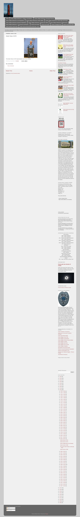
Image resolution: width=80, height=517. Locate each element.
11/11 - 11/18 (63, 402)
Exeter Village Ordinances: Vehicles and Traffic (38, 22)
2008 (60, 502)
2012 (60, 496)
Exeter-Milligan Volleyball (63, 346)
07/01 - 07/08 (63, 433)
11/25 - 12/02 (63, 399)
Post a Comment (11, 65)
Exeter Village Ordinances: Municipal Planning (44, 18)
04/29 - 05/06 (63, 459)
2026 (60, 376)
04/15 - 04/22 (63, 462)
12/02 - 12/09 (63, 397)
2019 (60, 388)
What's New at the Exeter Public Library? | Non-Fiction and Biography (68, 94)
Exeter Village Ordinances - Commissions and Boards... (17, 24)
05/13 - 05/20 (63, 456)
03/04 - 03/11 (63, 472)
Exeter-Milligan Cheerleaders (63, 338)
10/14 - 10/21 (63, 409)
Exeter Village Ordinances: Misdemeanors (59, 22)
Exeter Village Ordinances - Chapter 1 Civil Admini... (22, 18)
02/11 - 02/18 (63, 477)
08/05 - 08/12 (63, 425)
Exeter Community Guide (68, 24)
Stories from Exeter (35, 24)
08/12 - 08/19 (63, 423)
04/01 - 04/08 (63, 466)
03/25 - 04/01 (63, 467)
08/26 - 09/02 (63, 420)
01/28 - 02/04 (63, 480)
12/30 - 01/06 (63, 391)
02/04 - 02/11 (63, 479)
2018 (60, 389)
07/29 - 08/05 (63, 427)
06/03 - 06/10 (63, 451)
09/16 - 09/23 (63, 415)
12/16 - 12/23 (63, 394)
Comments (9, 510)
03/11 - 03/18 (63, 471)
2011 (60, 497)
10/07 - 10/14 (63, 410)
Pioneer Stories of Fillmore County (64, 287)
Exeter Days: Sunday (67, 69)
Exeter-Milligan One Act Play (63, 344)
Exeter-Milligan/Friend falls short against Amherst (68, 55)
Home (7, 18)
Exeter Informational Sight (63, 335)
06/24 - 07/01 (63, 435)
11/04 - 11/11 (63, 404)
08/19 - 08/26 (63, 422)
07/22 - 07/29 (63, 428)
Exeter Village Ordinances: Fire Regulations (15, 20)
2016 (60, 489)
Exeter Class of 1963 (64, 449)
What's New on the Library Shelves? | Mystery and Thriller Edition (68, 36)
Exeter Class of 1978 (64, 440)
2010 (60, 499)
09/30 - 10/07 (63, 412)
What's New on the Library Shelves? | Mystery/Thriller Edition (68, 45)
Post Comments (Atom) (15, 73)
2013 (60, 494)
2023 (60, 381)
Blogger (46, 513)
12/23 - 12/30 (63, 392)
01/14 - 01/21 (63, 484)
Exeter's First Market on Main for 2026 (67, 77)
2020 (60, 386)
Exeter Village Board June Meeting (66, 443)
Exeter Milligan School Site (63, 337)
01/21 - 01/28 (63, 482)
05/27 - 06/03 (63, 453)
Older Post (52, 70)
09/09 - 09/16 (63, 417)
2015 (60, 491)
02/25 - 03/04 (63, 474)
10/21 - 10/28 (63, 407)
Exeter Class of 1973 (64, 441)
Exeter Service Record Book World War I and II (29, 26)
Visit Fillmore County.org (62, 354)
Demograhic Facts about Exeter (64, 347)
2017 (60, 487)
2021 (60, 384)
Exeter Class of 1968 (64, 445)
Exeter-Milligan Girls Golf (62, 343)
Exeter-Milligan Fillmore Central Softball (65, 340)
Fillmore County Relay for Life (63, 350)
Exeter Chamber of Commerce (64, 331)
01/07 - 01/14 (63, 485)
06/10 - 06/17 (63, 438)
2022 (60, 383)
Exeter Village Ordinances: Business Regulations (16, 22)
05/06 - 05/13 (63, 457)
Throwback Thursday (62, 62)
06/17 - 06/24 (63, 437)
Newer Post (9, 70)
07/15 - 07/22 (63, 430)
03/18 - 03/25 (63, 469)
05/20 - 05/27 (63, 454)
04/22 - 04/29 (63, 461)
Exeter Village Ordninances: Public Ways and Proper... (57, 20)
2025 (60, 378)
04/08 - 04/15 (63, 464)
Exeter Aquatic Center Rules (12, 26)
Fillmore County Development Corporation (66, 349)
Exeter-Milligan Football (62, 341)
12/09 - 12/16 (63, 396)
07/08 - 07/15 (63, 432)
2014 (60, 492)
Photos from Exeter (45, 24)
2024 (60, 379)
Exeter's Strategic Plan (56, 24)
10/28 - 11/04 (63, 405)
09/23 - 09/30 (63, 414)
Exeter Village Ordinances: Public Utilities (34, 20)
